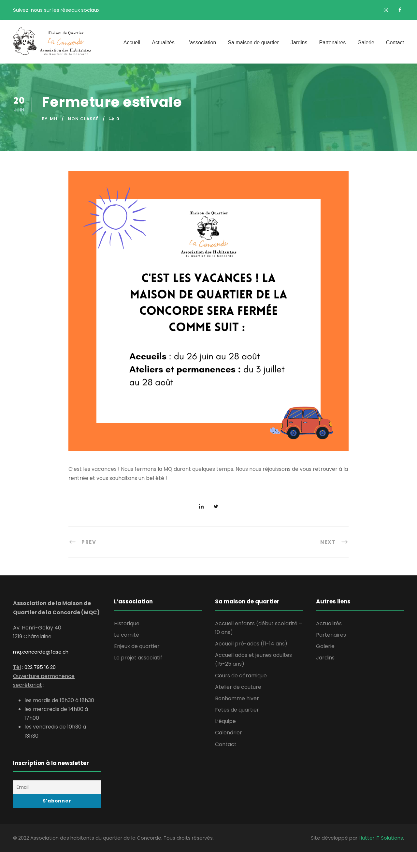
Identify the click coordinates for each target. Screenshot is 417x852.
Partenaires (332, 42)
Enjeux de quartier (137, 646)
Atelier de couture (238, 687)
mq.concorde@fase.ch (40, 651)
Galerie (365, 42)
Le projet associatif (138, 657)
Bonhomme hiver (237, 698)
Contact (395, 42)
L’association (201, 42)
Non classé (83, 119)
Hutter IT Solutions (381, 837)
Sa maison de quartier (253, 42)
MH (54, 119)
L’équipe (225, 721)
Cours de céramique (241, 675)
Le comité (126, 635)
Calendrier (228, 732)
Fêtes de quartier (237, 710)
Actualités (163, 42)
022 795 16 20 (40, 667)
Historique (126, 623)
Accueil (131, 42)
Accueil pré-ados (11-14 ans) (251, 643)
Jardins (299, 42)
